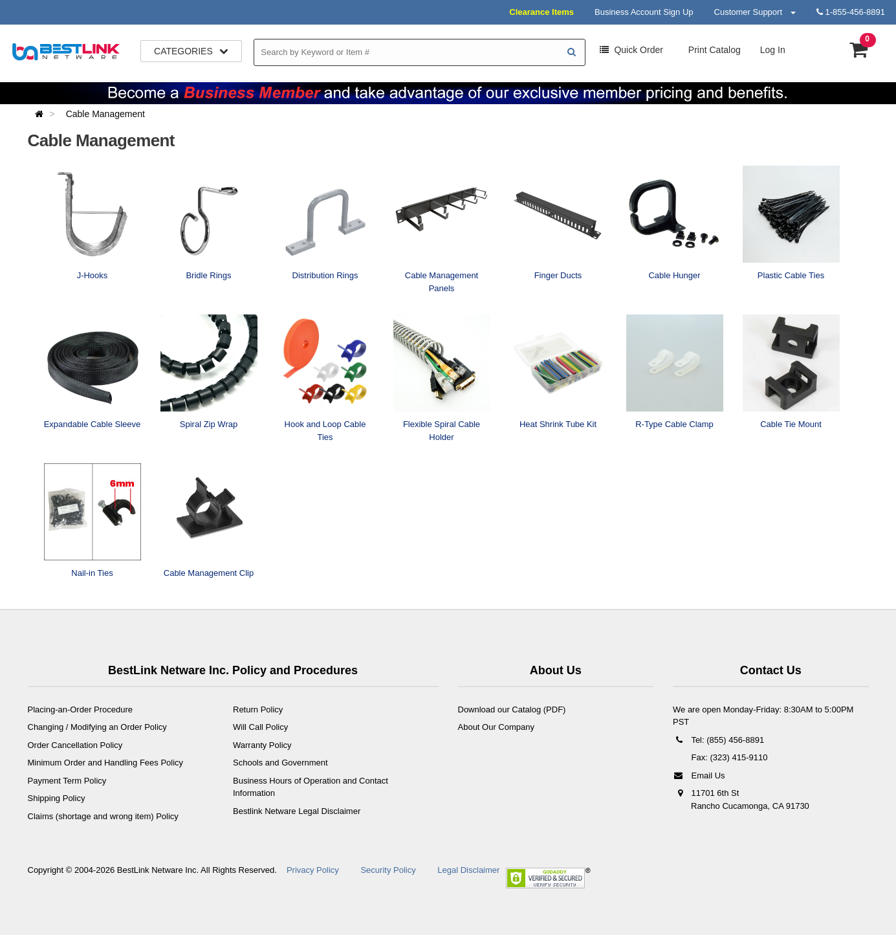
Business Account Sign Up (644, 12)
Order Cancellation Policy (75, 745)
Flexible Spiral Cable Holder (441, 430)
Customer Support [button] (755, 12)
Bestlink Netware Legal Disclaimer (296, 811)
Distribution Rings (325, 275)
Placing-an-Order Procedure (80, 709)
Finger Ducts (558, 275)
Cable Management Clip (209, 573)
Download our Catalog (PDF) (512, 709)
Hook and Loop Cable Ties (325, 430)
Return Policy (258, 709)
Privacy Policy (313, 870)
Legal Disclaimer (468, 870)
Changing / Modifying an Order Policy (97, 727)
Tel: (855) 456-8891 (718, 740)
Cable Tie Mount (791, 424)
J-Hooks (92, 275)
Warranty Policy (262, 745)
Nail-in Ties (92, 573)
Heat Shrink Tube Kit (557, 424)
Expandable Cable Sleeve (92, 424)
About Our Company (496, 727)
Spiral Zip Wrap (208, 424)
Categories (191, 51)
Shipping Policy (56, 798)
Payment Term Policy (67, 781)
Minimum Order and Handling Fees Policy (106, 762)
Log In (772, 50)
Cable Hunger (674, 275)
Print (713, 50)
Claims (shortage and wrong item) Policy (103, 816)
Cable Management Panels (441, 281)
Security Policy (387, 870)
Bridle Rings (208, 275)
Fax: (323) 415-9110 (728, 757)
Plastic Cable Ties (791, 275)
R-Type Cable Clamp (674, 424)
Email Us (699, 775)
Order (631, 50)
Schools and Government (280, 762)
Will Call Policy (260, 727)
